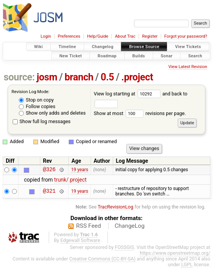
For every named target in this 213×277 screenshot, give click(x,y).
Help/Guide (97, 36)
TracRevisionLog (116, 208)
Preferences (69, 36)
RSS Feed (88, 227)
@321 (49, 192)
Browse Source (144, 46)
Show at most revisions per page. (140, 113)
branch (78, 77)
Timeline (67, 46)
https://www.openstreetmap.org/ (175, 254)
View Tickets (188, 46)
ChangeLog (130, 227)
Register (149, 36)
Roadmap (107, 55)
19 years (79, 170)
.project (137, 77)
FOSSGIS (124, 248)
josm (46, 77)
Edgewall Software (80, 241)
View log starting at (128, 94)
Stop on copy (36, 100)
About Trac (125, 36)
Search (195, 55)
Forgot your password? (185, 36)
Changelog (102, 46)
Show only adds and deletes (52, 113)
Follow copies (37, 106)
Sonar (167, 55)
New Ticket (70, 55)
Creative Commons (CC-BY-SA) (102, 260)
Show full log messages (42, 121)
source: (19, 77)
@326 (49, 170)
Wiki (38, 46)
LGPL (187, 266)
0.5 (107, 77)
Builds (138, 55)
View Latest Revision (187, 66)
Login (46, 36)
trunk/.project (70, 181)
